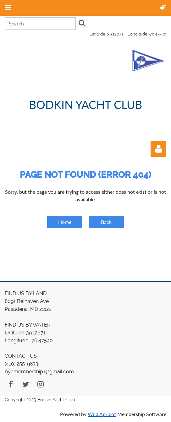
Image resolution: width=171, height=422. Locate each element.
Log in (158, 149)
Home (64, 222)
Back (106, 222)
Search (81, 23)
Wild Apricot (102, 414)
